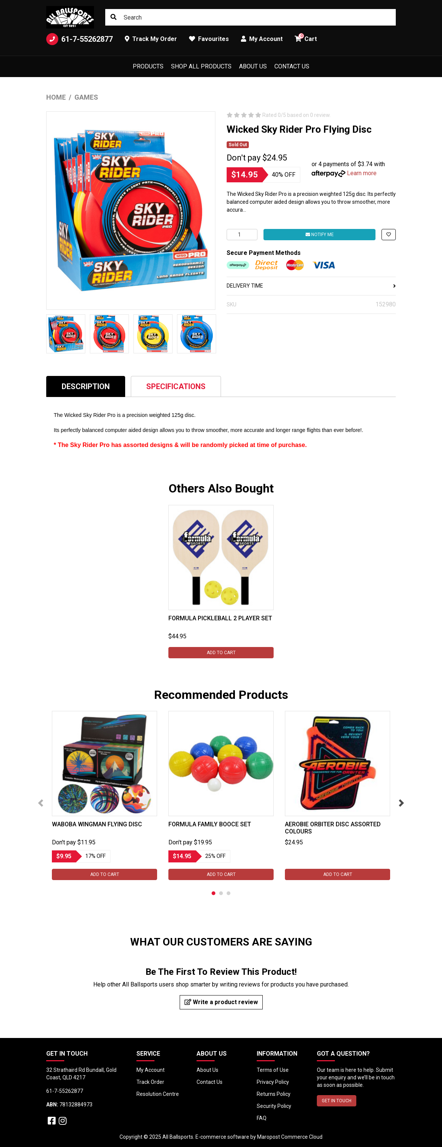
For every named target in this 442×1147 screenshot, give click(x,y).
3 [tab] (228, 893)
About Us (253, 66)
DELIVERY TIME (311, 286)
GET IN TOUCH (336, 1100)
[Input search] (250, 17)
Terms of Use (273, 1070)
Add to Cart (221, 652)
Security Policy (274, 1106)
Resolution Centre (157, 1094)
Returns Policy (274, 1094)
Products (148, 66)
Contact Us (291, 66)
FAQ (261, 1118)
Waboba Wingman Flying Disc (97, 824)
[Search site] (113, 17)
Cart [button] (306, 37)
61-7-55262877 (79, 39)
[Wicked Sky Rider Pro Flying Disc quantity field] (242, 234)
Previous (40, 803)
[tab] (85, 386)
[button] (388, 234)
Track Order (150, 1082)
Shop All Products (201, 66)
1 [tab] (213, 893)
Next (401, 803)
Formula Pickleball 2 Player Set (220, 618)
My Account (150, 1070)
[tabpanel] (221, 581)
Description (86, 386)
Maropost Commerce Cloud (289, 1137)
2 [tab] (221, 893)
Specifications (176, 386)
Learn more (362, 173)
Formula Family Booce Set (209, 824)
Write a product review (221, 1002)
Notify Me (320, 234)
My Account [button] (262, 38)
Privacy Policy (273, 1082)
